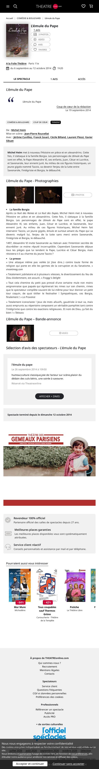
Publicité (49, 713)
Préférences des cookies (49, 697)
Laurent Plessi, (75, 137)
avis (38, 44)
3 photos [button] (78, 194)
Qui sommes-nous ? (49, 663)
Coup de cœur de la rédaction (74, 106)
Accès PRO (49, 716)
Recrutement (49, 666)
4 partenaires (24, 753)
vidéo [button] (63, 333)
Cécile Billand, (58, 137)
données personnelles (53, 693)
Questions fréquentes (49, 689)
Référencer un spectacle (49, 709)
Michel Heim (18, 130)
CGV (35, 693)
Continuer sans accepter (68, 764)
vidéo (39, 39)
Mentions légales (49, 670)
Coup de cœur (40, 122)
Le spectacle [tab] (22, 79)
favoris (40, 49)
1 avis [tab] (54, 79)
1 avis (37, 29)
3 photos (41, 34)
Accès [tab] (81, 79)
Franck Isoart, (41, 137)
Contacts (49, 673)
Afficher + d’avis (49, 396)
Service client (49, 686)
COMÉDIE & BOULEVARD (18, 122)
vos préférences (79, 753)
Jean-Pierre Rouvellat (37, 133)
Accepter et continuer (30, 764)
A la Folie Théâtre (16, 63)
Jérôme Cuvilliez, (23, 137)
